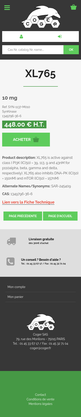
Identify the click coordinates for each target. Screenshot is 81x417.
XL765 (40, 73)
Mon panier (15, 297)
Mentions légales (40, 404)
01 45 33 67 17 (29, 343)
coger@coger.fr (40, 348)
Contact (40, 394)
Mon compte (16, 287)
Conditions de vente (40, 399)
